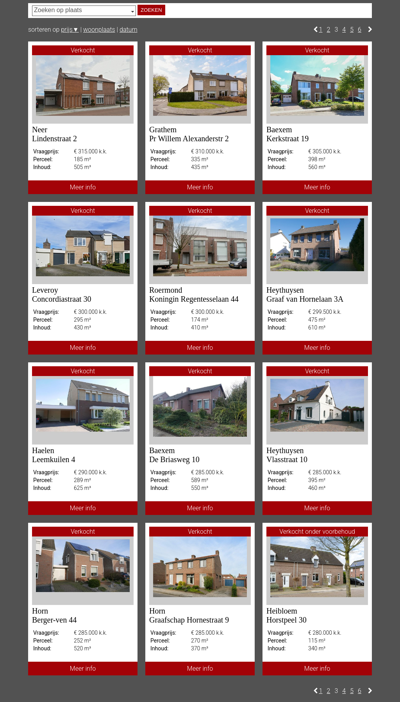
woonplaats (99, 29)
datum (129, 29)
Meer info (83, 187)
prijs (70, 29)
